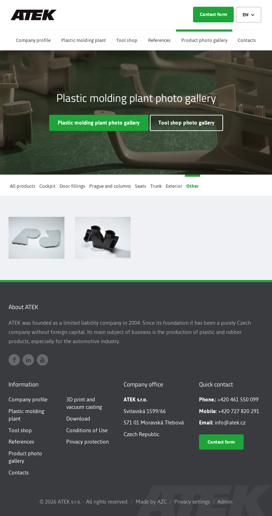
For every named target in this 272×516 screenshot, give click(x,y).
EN (249, 14)
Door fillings (72, 186)
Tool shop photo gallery (186, 123)
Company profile (33, 40)
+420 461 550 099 (238, 399)
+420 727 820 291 (238, 411)
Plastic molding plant (83, 40)
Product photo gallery (204, 40)
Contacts (247, 40)
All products (22, 186)
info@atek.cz (230, 422)
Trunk (156, 186)
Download (78, 419)
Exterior (174, 186)
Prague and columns (110, 186)
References (159, 40)
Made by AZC (151, 502)
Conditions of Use (87, 430)
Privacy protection (87, 442)
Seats (140, 186)
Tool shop (126, 40)
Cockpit (47, 186)
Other (192, 186)
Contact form (213, 14)
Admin (224, 502)
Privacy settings (192, 502)
